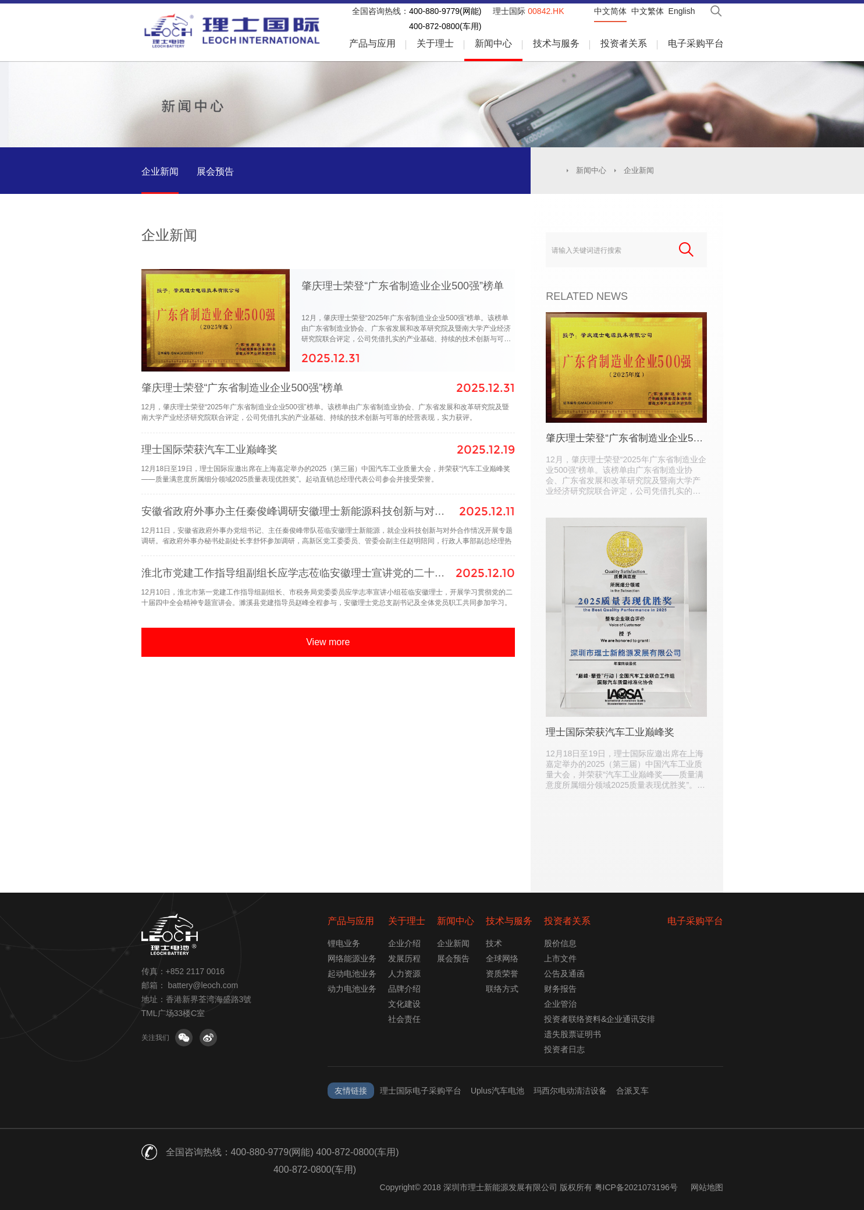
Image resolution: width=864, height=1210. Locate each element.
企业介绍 (404, 943)
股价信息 (560, 943)
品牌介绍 (404, 988)
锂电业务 (344, 943)
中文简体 (610, 11)
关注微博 (208, 1037)
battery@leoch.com (203, 985)
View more (328, 689)
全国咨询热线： (380, 11)
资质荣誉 (502, 973)
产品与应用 (372, 43)
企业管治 (560, 1004)
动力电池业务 (352, 988)
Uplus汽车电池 (497, 1090)
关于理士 (435, 43)
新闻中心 (493, 43)
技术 (494, 943)
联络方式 (502, 988)
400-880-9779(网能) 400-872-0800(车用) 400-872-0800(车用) (315, 1160)
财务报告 (560, 988)
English (682, 11)
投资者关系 (623, 43)
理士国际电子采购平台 (420, 1090)
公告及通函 (564, 973)
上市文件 (560, 958)
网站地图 (707, 1187)
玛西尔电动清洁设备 (570, 1090)
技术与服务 (556, 43)
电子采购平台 (696, 43)
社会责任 (404, 1019)
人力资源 (404, 973)
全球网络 (502, 958)
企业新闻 (160, 171)
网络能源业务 (352, 958)
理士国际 (528, 11)
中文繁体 (647, 11)
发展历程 (404, 958)
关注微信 (184, 1037)
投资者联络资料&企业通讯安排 (599, 1019)
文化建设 (404, 1004)
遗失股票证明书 (572, 1034)
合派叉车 (632, 1090)
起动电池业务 (352, 973)
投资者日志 (564, 1049)
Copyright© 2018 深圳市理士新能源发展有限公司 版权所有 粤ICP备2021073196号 (529, 1187)
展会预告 (215, 171)
